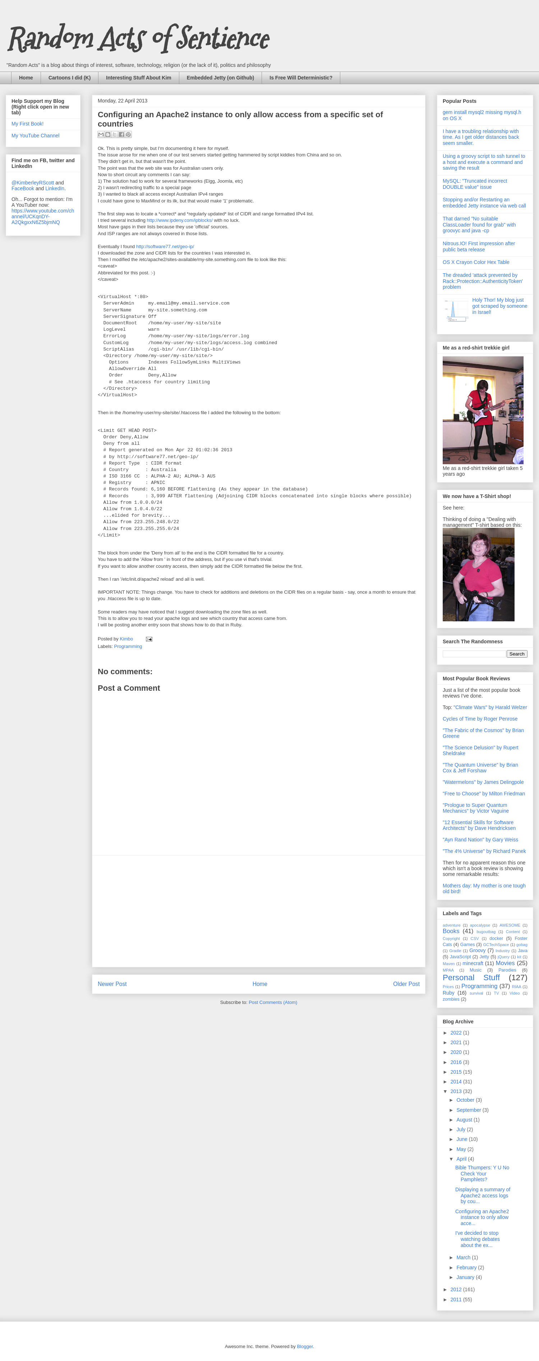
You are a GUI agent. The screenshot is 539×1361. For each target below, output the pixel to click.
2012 (457, 1289)
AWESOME (509, 925)
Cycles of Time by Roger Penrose (480, 719)
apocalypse (480, 925)
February (467, 1267)
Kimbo (127, 638)
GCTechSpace (496, 944)
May (461, 1149)
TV (496, 993)
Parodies (507, 970)
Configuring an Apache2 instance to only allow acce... (482, 1218)
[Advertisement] (259, 911)
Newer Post (112, 984)
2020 (457, 1052)
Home (26, 78)
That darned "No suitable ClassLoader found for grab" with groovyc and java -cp (479, 225)
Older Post (406, 984)
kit (519, 957)
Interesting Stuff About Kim (138, 78)
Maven (449, 964)
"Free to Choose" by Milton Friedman (484, 793)
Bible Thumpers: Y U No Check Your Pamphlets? (482, 1174)
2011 (457, 1299)
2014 (457, 1081)
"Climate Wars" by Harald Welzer (490, 707)
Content (513, 932)
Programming (128, 646)
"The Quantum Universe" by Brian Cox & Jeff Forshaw (480, 767)
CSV (475, 938)
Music (476, 970)
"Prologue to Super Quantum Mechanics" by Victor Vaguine (476, 808)
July (461, 1129)
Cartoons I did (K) (70, 78)
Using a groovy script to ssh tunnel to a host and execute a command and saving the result (484, 162)
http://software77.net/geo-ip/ (165, 246)
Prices (448, 987)
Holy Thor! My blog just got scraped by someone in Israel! (500, 306)
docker (496, 938)
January (466, 1277)
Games (467, 944)
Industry (503, 951)
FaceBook (22, 188)
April (462, 1159)
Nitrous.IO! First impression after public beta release (479, 246)
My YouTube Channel (35, 135)
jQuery (504, 957)
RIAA (516, 987)
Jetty (484, 956)
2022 (457, 1033)
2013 (457, 1091)
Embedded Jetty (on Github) (220, 78)
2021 (457, 1042)
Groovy (477, 950)
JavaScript (460, 956)
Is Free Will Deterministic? (301, 78)
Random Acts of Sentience (136, 39)
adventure (452, 925)
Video (515, 993)
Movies (505, 963)
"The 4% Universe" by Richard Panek (484, 851)
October (466, 1100)
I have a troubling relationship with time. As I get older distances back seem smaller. (481, 137)
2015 (457, 1072)
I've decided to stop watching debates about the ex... (477, 1239)
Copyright (451, 938)
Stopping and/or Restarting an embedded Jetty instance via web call (484, 203)
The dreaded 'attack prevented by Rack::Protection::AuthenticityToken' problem (483, 281)
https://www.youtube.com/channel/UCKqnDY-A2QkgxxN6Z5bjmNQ (42, 216)
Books (451, 931)
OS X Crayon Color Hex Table (476, 262)
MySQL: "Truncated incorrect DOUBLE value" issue (475, 184)
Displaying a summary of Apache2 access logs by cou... (482, 1196)
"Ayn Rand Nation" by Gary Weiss (480, 839)
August (464, 1120)
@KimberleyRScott (32, 183)
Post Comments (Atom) (273, 1002)
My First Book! (27, 124)
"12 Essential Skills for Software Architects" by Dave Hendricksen (479, 825)
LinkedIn (54, 188)
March (464, 1257)
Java (523, 950)
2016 (457, 1062)
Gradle (455, 951)
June (462, 1139)
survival (476, 993)
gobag (522, 944)
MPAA (448, 970)
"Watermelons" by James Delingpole (483, 782)
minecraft (472, 963)
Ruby (449, 993)
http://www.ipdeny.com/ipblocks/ (180, 220)
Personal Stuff (471, 977)
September (469, 1110)
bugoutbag (486, 932)
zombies (451, 999)
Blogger (305, 1346)
